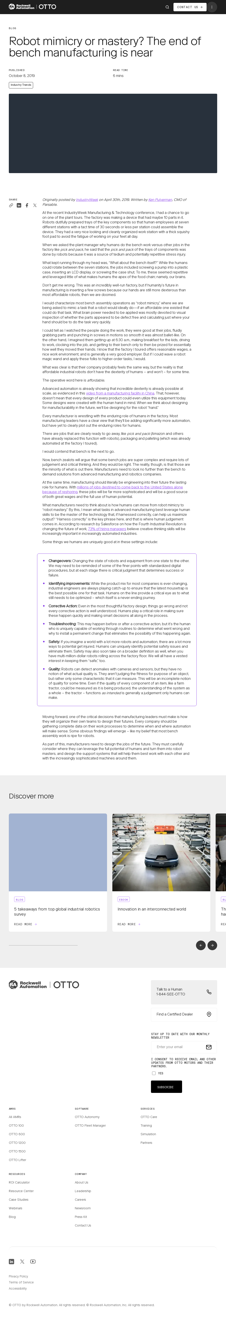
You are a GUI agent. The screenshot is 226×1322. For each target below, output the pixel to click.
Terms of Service (21, 1282)
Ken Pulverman (160, 200)
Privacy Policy (18, 1276)
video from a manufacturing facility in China (120, 393)
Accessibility (18, 1288)
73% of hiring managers (107, 529)
